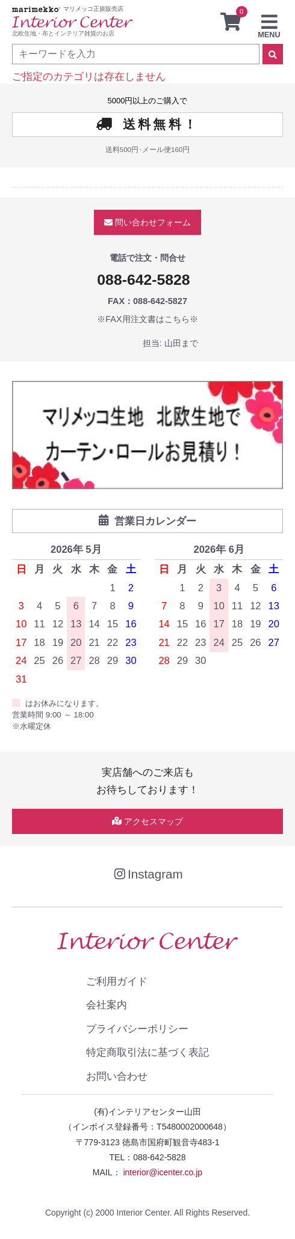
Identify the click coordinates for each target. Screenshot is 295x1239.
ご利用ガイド (117, 981)
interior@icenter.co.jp (162, 1172)
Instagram (147, 874)
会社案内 (106, 1004)
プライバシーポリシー (137, 1028)
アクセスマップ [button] (147, 821)
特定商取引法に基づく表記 (147, 1052)
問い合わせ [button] (147, 222)
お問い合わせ (117, 1076)
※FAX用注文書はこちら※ (147, 319)
